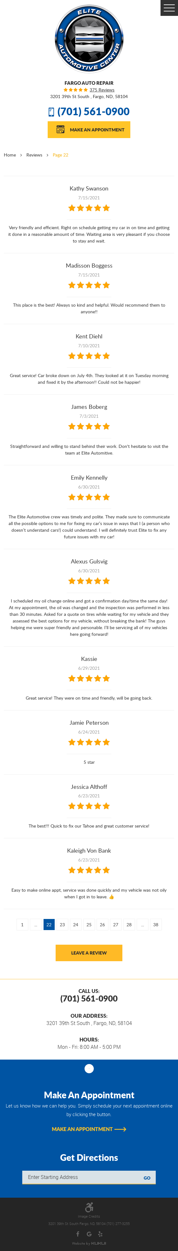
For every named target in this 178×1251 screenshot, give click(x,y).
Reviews (34, 155)
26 (102, 925)
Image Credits (89, 1216)
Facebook (78, 1234)
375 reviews (102, 90)
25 (89, 925)
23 (62, 925)
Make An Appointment (97, 129)
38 (155, 925)
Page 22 (60, 155)
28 (129, 925)
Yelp (100, 1234)
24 (75, 925)
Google (89, 1234)
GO (147, 1177)
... (35, 925)
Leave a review (89, 952)
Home (10, 155)
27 (115, 925)
